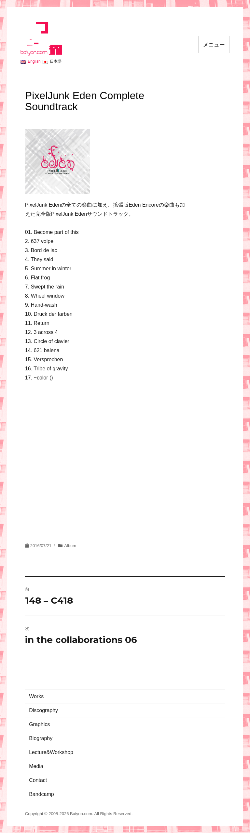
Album (70, 545)
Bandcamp (41, 794)
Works (36, 696)
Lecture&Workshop (51, 752)
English (34, 61)
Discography (43, 710)
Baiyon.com (81, 813)
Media (36, 766)
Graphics (39, 724)
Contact (38, 780)
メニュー (214, 44)
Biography (40, 738)
